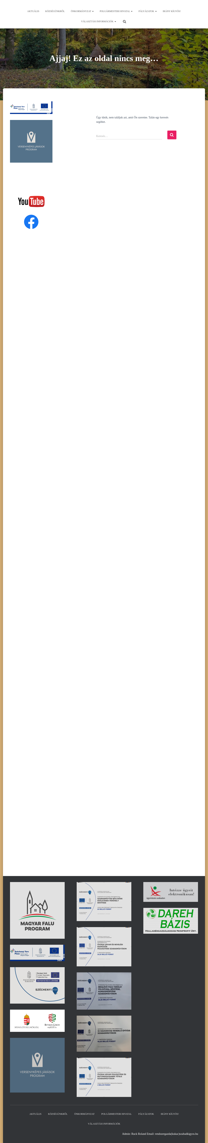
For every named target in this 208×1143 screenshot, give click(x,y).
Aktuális (33, 11)
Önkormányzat (82, 11)
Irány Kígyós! (172, 11)
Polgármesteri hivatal (116, 11)
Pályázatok (148, 11)
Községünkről (55, 11)
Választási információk (98, 21)
